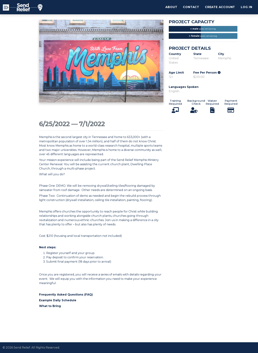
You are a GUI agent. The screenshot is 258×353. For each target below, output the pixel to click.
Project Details (190, 48)
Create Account (220, 7)
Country (175, 54)
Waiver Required (212, 102)
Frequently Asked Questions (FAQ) (66, 294)
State (197, 54)
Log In (246, 7)
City (221, 54)
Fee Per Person (207, 72)
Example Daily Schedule (57, 300)
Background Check (196, 102)
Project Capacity (191, 22)
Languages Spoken (184, 87)
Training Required (175, 102)
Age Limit (176, 72)
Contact (191, 7)
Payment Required (231, 102)
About (171, 7)
